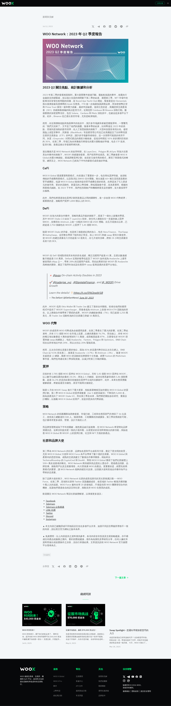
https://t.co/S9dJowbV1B (88, 292)
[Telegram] (128, 677)
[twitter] (93, 26)
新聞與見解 (48, 16)
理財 (69, 3)
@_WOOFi (108, 282)
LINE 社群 (51, 509)
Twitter (49, 513)
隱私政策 (135, 692)
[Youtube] (133, 677)
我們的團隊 (102, 681)
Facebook (50, 500)
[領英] (140, 677)
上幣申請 (56, 691)
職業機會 (101, 686)
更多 (93, 3)
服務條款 (126, 692)
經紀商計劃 (57, 696)
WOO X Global (58, 677)
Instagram (51, 519)
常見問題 (79, 696)
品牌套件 (101, 696)
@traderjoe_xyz (62, 282)
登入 (142, 3)
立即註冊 (154, 3)
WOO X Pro (57, 681)
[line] (121, 26)
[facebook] (104, 26)
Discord (49, 516)
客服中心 (79, 681)
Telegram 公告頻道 (55, 506)
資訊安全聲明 (145, 692)
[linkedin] (110, 26)
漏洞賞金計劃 (81, 691)
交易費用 (79, 677)
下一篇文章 (121, 578)
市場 (30, 3)
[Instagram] (124, 681)
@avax (57, 275)
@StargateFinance (84, 282)
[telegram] (98, 26)
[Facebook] (136, 677)
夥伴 (55, 686)
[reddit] (115, 26)
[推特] (124, 677)
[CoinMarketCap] (128, 681)
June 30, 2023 (86, 297)
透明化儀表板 (103, 691)
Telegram (50, 503)
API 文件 (79, 686)
